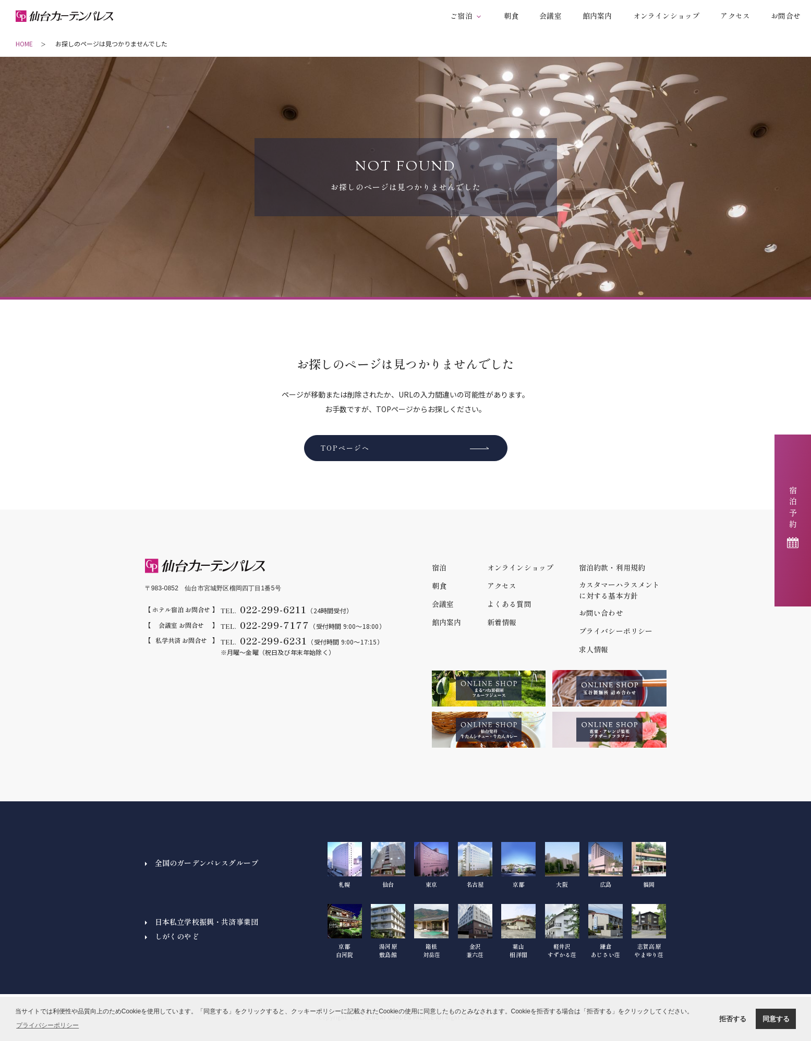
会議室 (550, 15)
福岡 (649, 865)
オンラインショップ (666, 15)
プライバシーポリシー (616, 631)
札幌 (345, 865)
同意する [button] (776, 1019)
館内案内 (597, 15)
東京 (431, 865)
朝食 (511, 15)
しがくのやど (177, 936)
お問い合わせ (601, 613)
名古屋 (475, 865)
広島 (605, 865)
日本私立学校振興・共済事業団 (207, 921)
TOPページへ (345, 448)
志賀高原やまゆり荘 (649, 931)
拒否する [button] (732, 1019)
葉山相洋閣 (518, 931)
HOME (24, 43)
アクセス (735, 15)
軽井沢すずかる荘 (562, 931)
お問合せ (786, 15)
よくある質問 (509, 604)
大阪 (562, 865)
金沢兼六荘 (475, 931)
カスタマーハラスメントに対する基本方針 (619, 590)
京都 (518, 865)
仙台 (388, 865)
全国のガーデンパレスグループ (207, 863)
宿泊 (439, 567)
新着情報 (502, 622)
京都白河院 (345, 931)
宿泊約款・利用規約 (612, 567)
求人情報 (594, 649)
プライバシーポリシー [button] (47, 1025)
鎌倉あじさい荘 (605, 931)
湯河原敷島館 (388, 931)
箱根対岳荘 (431, 931)
